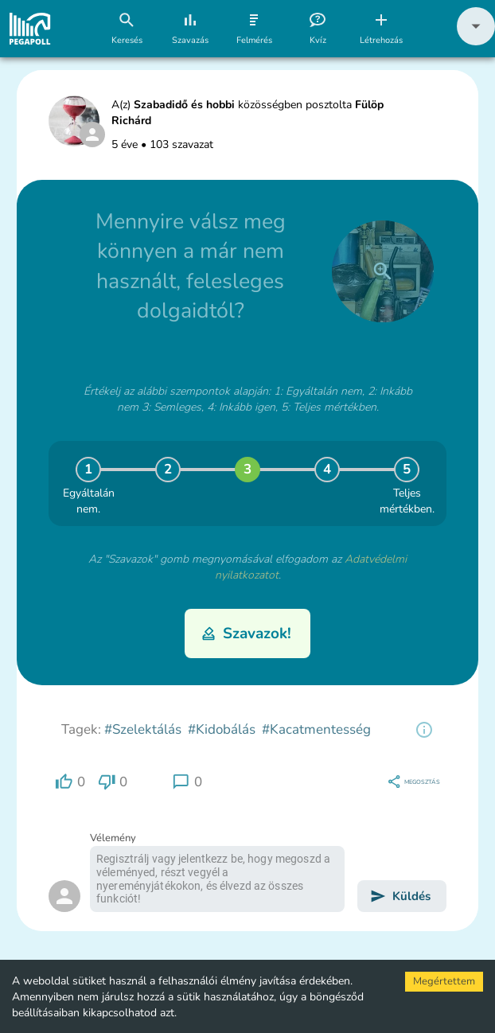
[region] (424, 729)
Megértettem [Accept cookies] (444, 981)
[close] (382, 271)
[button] (476, 41)
